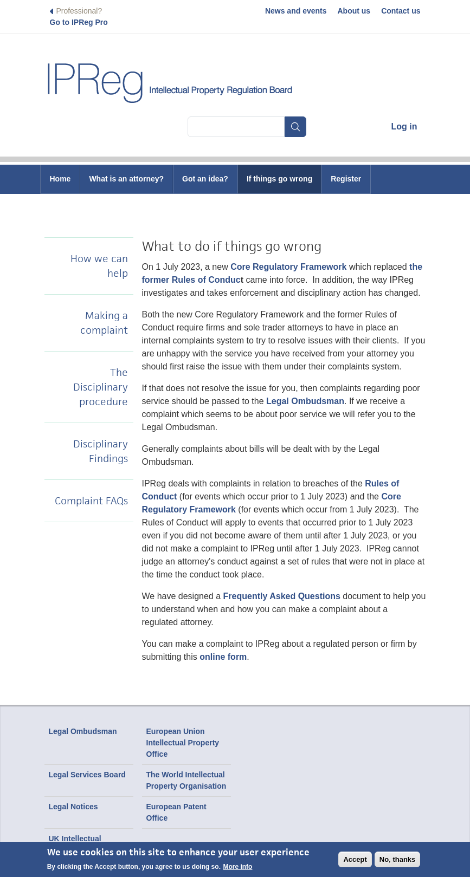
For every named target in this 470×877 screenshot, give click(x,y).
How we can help (99, 266)
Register (346, 178)
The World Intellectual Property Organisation (186, 780)
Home (60, 178)
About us (354, 11)
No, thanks (397, 859)
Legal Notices (73, 806)
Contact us (400, 11)
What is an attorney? (126, 178)
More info (237, 866)
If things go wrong (279, 178)
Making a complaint (104, 323)
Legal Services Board (87, 774)
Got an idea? (205, 178)
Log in (404, 126)
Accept (354, 859)
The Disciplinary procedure (100, 387)
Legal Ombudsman (83, 731)
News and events (296, 11)
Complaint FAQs (91, 501)
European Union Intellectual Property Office (183, 742)
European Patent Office (176, 812)
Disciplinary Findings (100, 451)
